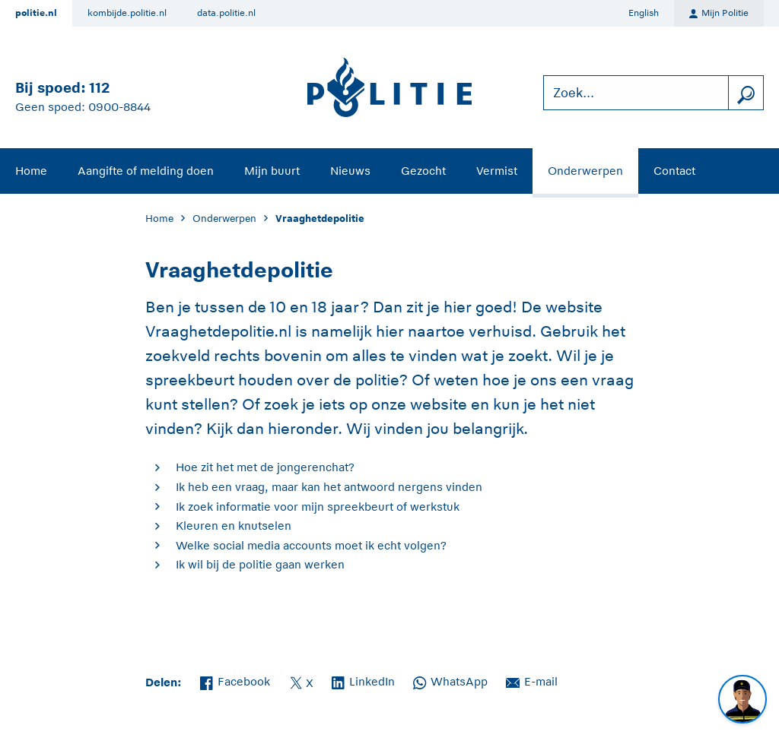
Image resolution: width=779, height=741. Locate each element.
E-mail (532, 680)
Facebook (235, 680)
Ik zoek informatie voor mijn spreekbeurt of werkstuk (317, 506)
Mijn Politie (719, 14)
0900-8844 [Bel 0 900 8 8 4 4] (119, 107)
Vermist (496, 170)
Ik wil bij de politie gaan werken (260, 564)
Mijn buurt (272, 170)
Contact (674, 170)
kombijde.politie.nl (127, 13)
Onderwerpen (585, 170)
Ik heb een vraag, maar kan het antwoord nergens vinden (329, 487)
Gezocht (423, 170)
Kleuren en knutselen (233, 525)
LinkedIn (363, 680)
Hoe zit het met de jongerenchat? (265, 467)
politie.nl (36, 13)
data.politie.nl (226, 13)
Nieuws (350, 170)
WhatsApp (450, 680)
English (643, 13)
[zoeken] (745, 93)
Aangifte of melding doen (146, 170)
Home (31, 170)
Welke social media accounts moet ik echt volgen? (311, 545)
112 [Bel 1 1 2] (99, 87)
